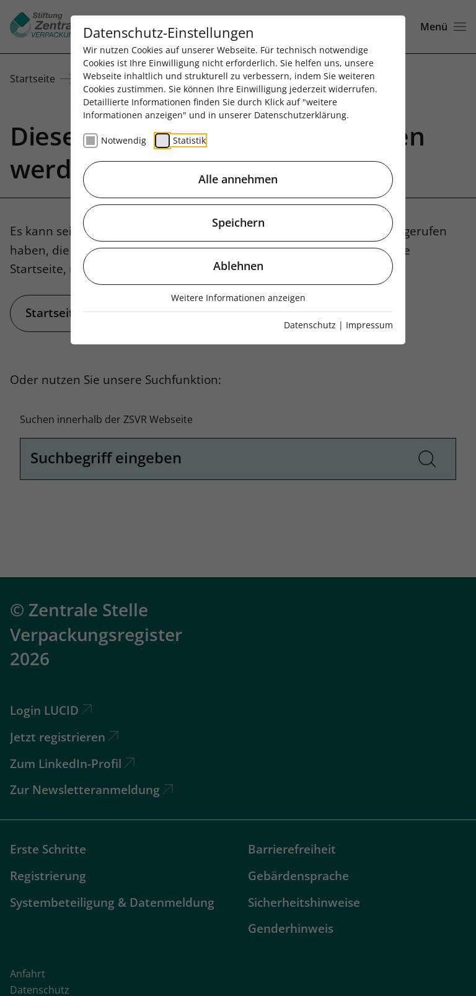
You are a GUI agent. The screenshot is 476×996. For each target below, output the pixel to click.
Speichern (238, 222)
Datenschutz (310, 325)
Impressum (369, 325)
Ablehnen (238, 265)
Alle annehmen (238, 179)
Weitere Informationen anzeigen (238, 298)
